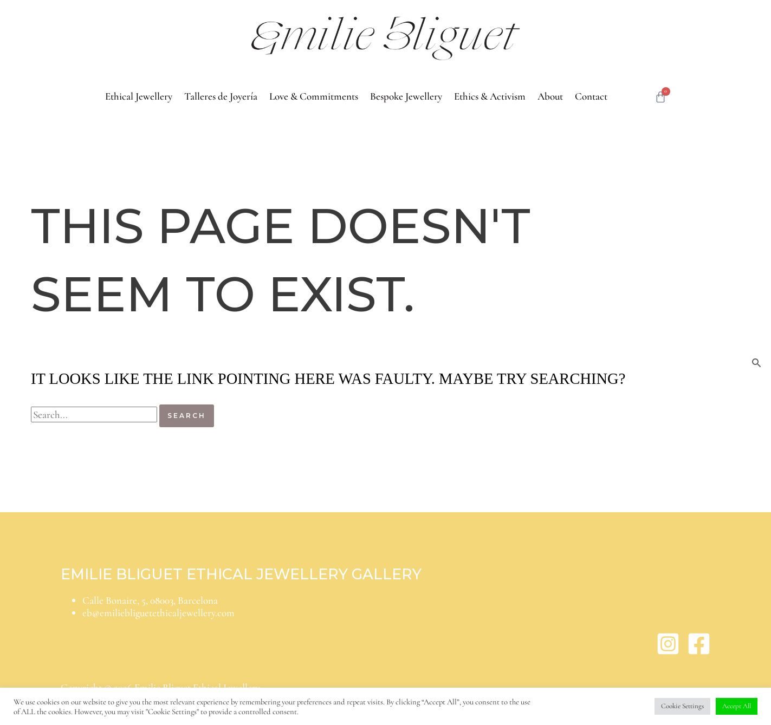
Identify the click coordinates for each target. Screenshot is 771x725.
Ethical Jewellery (138, 96)
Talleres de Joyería (220, 96)
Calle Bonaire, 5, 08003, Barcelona (150, 600)
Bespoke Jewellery (406, 96)
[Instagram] (668, 652)
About (550, 96)
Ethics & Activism (490, 96)
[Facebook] (699, 652)
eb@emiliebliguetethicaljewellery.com (158, 612)
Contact (591, 96)
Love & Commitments (313, 96)
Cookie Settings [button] (682, 706)
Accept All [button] (736, 706)
